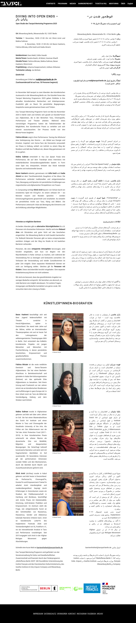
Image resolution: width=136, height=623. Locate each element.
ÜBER (123, 4)
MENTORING (113, 4)
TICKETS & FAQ (100, 4)
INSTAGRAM (82, 614)
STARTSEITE (50, 4)
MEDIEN (73, 4)
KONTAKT (72, 614)
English (130, 4)
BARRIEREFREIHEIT (85, 4)
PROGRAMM (62, 4)
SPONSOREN (62, 614)
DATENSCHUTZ (50, 614)
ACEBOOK (91, 614)
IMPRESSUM (38, 614)
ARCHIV (100, 614)
